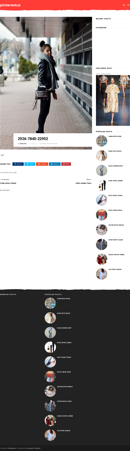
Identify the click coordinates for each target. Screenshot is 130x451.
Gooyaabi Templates (33, 448)
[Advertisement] (45, 234)
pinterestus (10, 5)
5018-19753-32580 (116, 181)
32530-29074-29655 (116, 255)
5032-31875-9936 (115, 210)
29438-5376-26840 (116, 225)
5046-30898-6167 (116, 166)
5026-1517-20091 (115, 151)
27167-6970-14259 (116, 240)
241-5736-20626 (115, 269)
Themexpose (11, 448)
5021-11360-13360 (116, 195)
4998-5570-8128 (115, 136)
